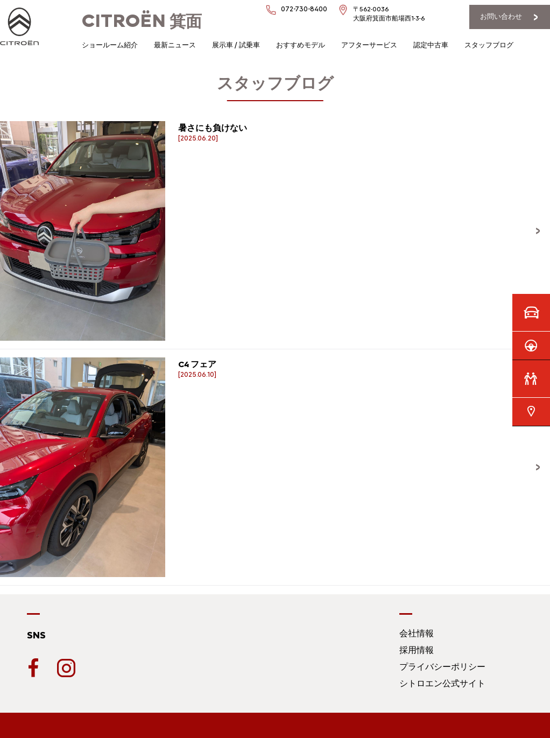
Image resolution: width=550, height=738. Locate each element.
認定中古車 (430, 45)
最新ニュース (175, 45)
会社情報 (416, 633)
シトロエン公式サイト (442, 683)
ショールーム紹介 (110, 45)
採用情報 (416, 650)
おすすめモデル (300, 45)
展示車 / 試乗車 (236, 45)
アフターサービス (369, 45)
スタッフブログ (488, 45)
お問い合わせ (501, 16)
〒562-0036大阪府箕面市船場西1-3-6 (389, 13)
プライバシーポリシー (442, 667)
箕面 (142, 21)
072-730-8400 (304, 9)
